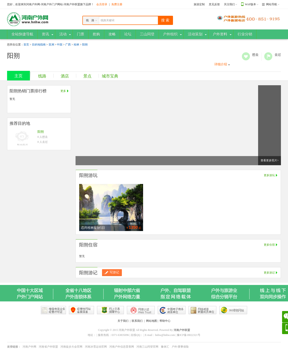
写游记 (111, 272)
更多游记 (269, 272)
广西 (68, 44)
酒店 (65, 76)
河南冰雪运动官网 (96, 346)
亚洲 (51, 44)
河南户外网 (29, 346)
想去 (246, 56)
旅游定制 (199, 4)
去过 (268, 56)
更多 (63, 91)
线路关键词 (107, 20)
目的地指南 (39, 44)
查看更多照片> (270, 160)
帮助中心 (165, 320)
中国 (59, 44)
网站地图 (151, 320)
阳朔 (85, 44)
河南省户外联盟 (48, 346)
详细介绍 (220, 64)
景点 (87, 76)
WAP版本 (250, 4)
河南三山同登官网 (147, 346)
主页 (18, 76)
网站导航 (271, 4)
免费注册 (116, 4)
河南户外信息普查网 (121, 346)
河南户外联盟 (182, 330)
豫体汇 (165, 346)
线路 (42, 76)
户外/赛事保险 (180, 346)
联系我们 (137, 320)
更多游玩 (269, 175)
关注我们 (229, 4)
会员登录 (101, 4)
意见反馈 (214, 4)
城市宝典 (110, 76)
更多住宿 (269, 244)
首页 (26, 44)
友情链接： (14, 346)
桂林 (76, 44)
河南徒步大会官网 (71, 346)
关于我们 (123, 320)
